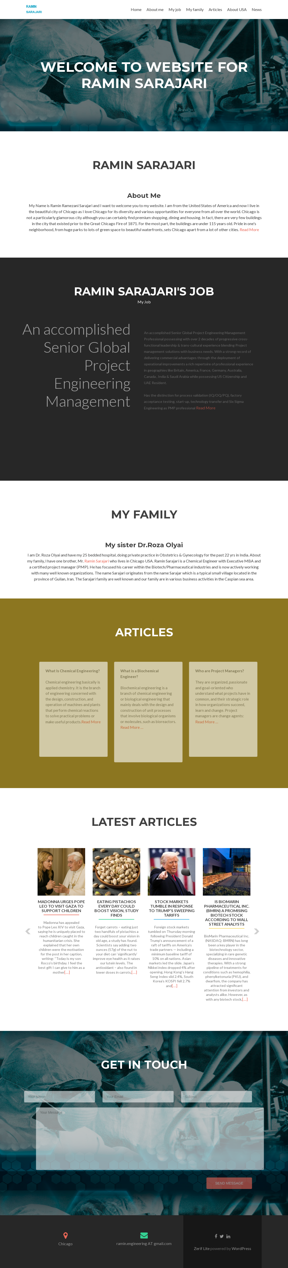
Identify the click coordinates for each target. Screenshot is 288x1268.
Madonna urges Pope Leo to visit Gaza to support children (61, 906)
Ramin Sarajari (97, 560)
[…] (67, 972)
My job (175, 9)
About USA (237, 9)
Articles (215, 9)
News (257, 9)
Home (136, 9)
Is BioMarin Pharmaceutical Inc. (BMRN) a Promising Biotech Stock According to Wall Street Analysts (226, 912)
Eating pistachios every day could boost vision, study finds (116, 908)
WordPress (241, 1248)
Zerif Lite (202, 1248)
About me (155, 9)
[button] (28, 931)
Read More (249, 229)
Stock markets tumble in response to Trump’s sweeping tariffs (172, 908)
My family (195, 9)
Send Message (222, 1183)
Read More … (139, 727)
